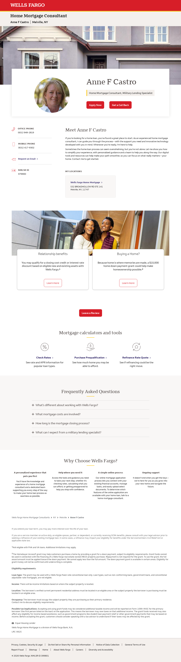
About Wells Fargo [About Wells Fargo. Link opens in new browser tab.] (62, 650)
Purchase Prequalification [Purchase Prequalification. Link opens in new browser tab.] (89, 357)
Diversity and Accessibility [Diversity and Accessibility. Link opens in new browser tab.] (101, 650)
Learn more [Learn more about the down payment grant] (128, 283)
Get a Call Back (120, 105)
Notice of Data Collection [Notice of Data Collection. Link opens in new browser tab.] (107, 644)
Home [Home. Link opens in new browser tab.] (45, 650)
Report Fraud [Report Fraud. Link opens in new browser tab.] (17, 650)
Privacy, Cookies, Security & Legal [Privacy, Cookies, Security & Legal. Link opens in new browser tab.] (27, 644)
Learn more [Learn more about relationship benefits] (53, 283)
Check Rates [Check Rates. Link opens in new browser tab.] (43, 357)
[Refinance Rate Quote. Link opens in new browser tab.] (136, 349)
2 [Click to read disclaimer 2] (142, 268)
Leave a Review (90, 313)
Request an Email (27, 158)
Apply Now (95, 105)
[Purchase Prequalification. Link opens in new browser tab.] (90, 349)
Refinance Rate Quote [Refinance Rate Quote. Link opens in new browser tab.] (135, 357)
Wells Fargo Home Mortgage (85, 182)
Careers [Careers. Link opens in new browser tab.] (79, 650)
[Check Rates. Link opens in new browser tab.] (45, 349)
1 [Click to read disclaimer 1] (59, 268)
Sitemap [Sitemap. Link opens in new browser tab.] (33, 650)
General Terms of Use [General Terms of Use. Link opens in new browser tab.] (135, 644)
